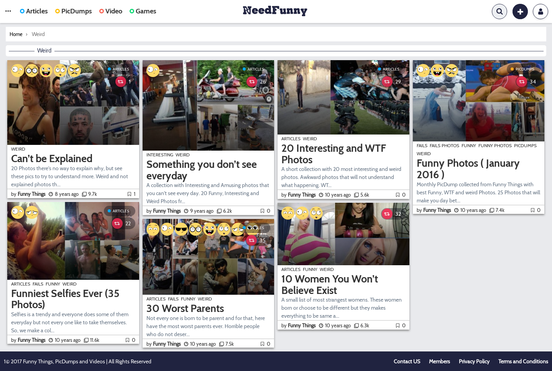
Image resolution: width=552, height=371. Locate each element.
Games (143, 11)
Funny (53, 284)
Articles (34, 11)
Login (540, 11)
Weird (18, 149)
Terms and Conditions (523, 361)
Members (439, 361)
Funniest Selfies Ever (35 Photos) (65, 299)
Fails (38, 284)
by (28, 194)
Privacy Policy (474, 361)
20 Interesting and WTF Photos (333, 154)
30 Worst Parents (185, 308)
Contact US (407, 361)
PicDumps (73, 11)
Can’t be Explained (51, 158)
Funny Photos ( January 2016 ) (468, 169)
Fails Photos (444, 145)
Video (110, 11)
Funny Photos (495, 145)
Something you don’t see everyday (201, 170)
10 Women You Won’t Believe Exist (329, 285)
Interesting (159, 155)
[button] (8, 11)
